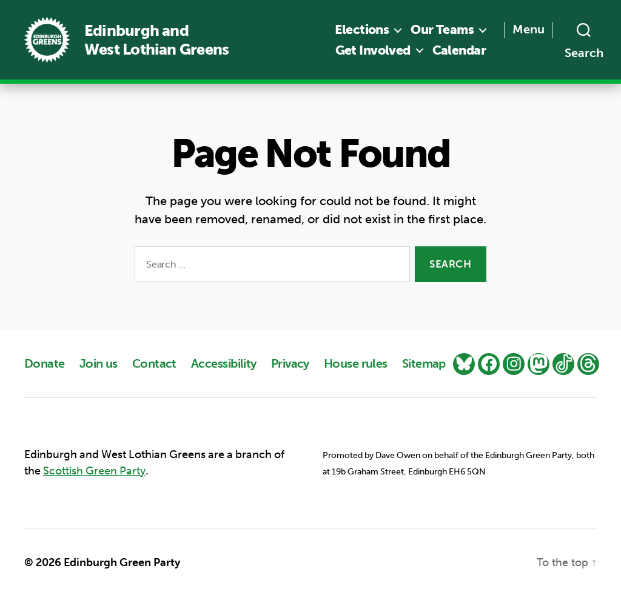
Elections (362, 29)
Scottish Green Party (94, 471)
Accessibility (224, 363)
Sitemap (424, 363)
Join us (98, 363)
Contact (154, 363)
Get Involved (373, 50)
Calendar (459, 50)
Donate (44, 363)
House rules (356, 363)
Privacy (290, 363)
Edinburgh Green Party (122, 562)
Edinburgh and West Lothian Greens (156, 40)
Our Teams (442, 29)
